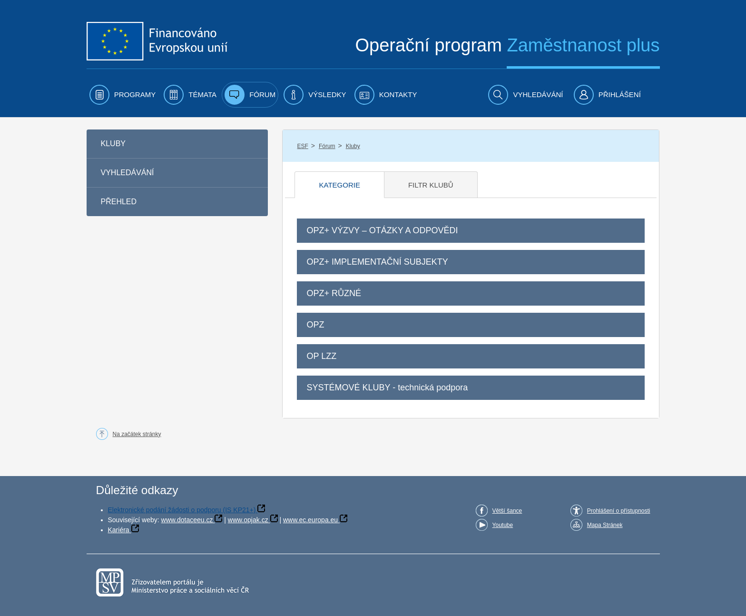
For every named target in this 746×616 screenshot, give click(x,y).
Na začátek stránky (137, 434)
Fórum (327, 146)
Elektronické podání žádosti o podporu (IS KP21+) (182, 510)
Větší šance (507, 510)
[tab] (339, 184)
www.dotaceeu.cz (187, 520)
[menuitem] (123, 95)
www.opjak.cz (248, 520)
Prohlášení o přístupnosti (618, 510)
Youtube (502, 525)
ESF (302, 146)
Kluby (353, 146)
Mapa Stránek (605, 525)
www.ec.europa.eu (310, 520)
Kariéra (118, 530)
